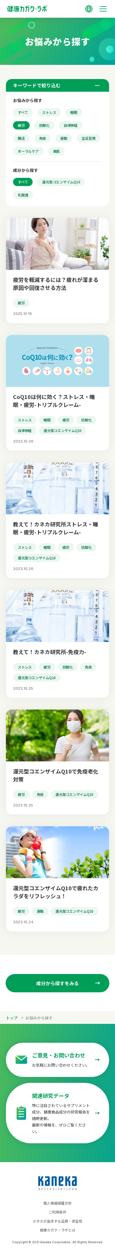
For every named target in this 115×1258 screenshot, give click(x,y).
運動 (63, 138)
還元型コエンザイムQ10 (61, 181)
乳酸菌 (23, 194)
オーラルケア (28, 151)
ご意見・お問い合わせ (58, 1055)
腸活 (21, 138)
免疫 (42, 138)
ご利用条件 (57, 1211)
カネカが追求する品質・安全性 (57, 1220)
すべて (23, 112)
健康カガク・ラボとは (57, 1229)
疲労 (21, 125)
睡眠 (73, 112)
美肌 (56, 151)
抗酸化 (44, 125)
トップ (11, 1018)
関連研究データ (50, 1095)
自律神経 (71, 125)
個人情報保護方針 (57, 1203)
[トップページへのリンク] (57, 6)
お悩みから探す (38, 1018)
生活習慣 (88, 138)
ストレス (49, 112)
